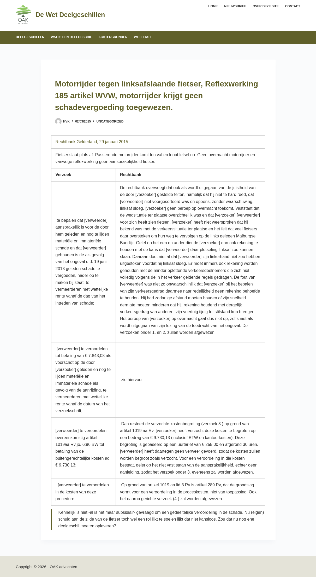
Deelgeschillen (30, 37)
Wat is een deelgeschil (71, 37)
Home (213, 6)
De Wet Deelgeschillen (70, 14)
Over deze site (265, 6)
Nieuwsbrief (235, 6)
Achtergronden (112, 37)
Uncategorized (110, 121)
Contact (292, 6)
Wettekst (142, 37)
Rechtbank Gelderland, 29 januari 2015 (92, 141)
